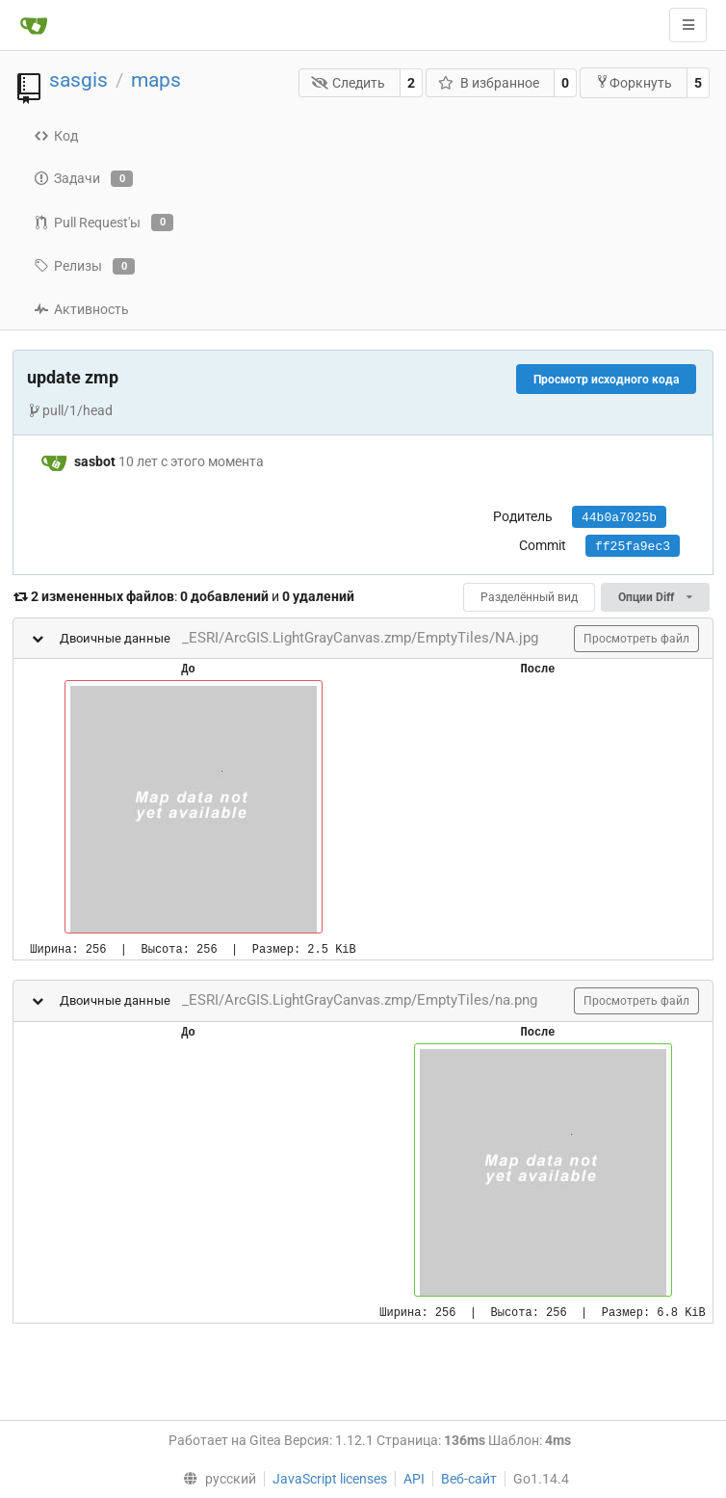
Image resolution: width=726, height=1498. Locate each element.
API (414, 1478)
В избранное (488, 83)
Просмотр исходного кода (606, 379)
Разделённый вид (529, 597)
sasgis (78, 80)
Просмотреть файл (636, 638)
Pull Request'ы (103, 222)
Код (56, 136)
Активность (81, 309)
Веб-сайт (469, 1478)
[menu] (215, 1478)
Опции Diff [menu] (655, 597)
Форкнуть (633, 82)
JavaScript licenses (329, 1478)
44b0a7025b (619, 518)
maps (156, 80)
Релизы (84, 267)
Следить (348, 83)
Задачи (83, 179)
